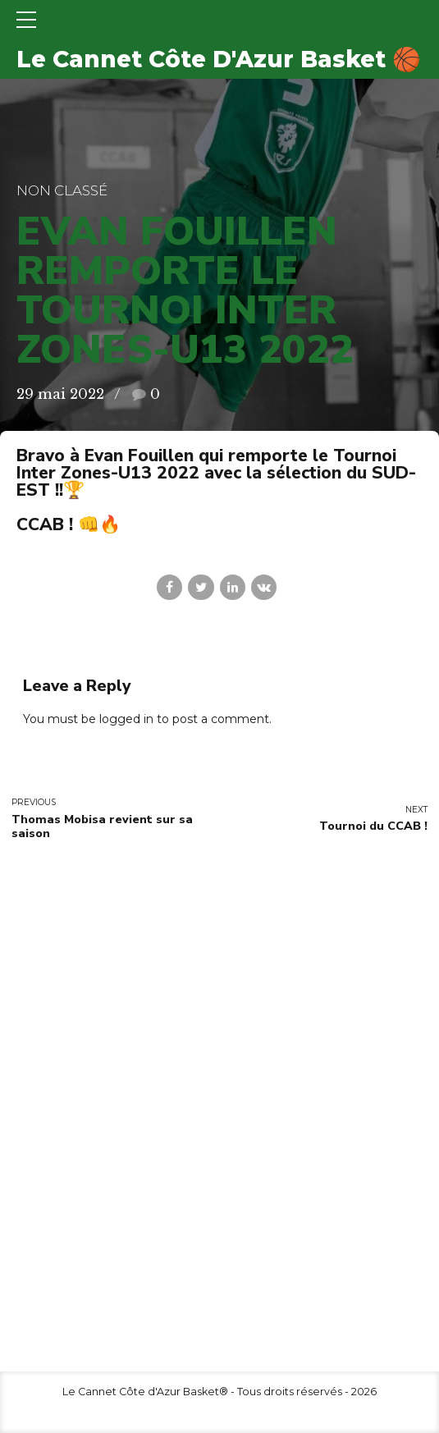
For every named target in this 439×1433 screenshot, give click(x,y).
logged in (126, 719)
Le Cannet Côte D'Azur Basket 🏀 (218, 59)
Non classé (61, 190)
